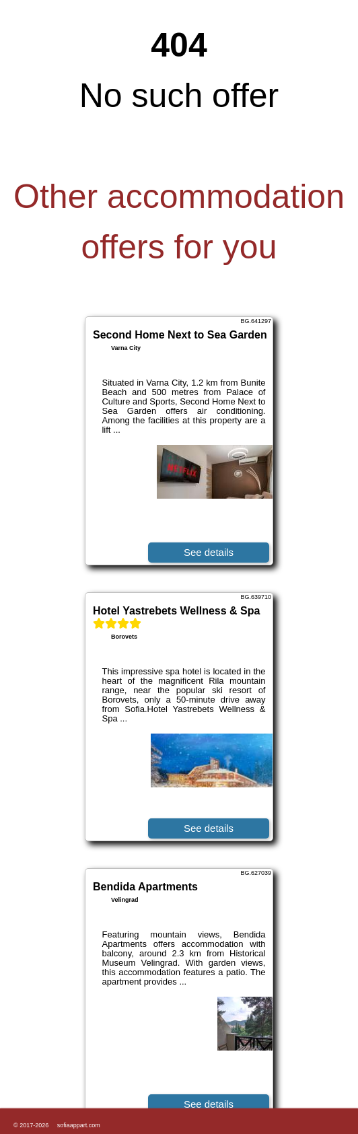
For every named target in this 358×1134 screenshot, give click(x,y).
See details (209, 552)
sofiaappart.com (78, 1125)
